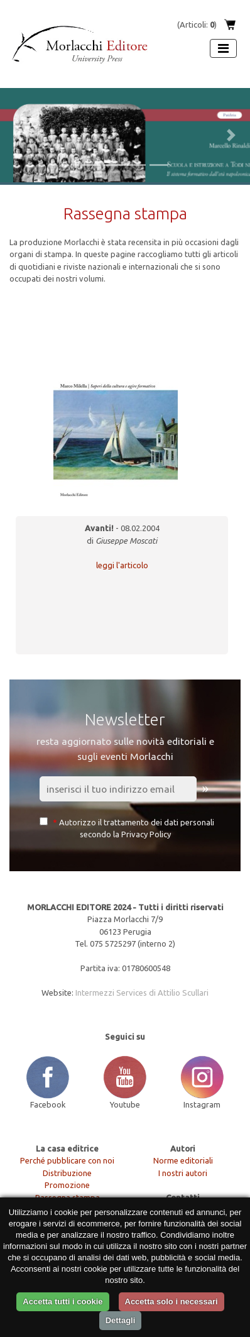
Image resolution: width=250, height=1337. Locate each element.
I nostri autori (182, 1173)
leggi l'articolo (122, 565)
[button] (19, 135)
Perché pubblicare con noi (67, 1160)
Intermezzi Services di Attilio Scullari (142, 992)
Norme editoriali (183, 1160)
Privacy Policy (146, 834)
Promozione (67, 1184)
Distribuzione (67, 1173)
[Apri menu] (223, 48)
